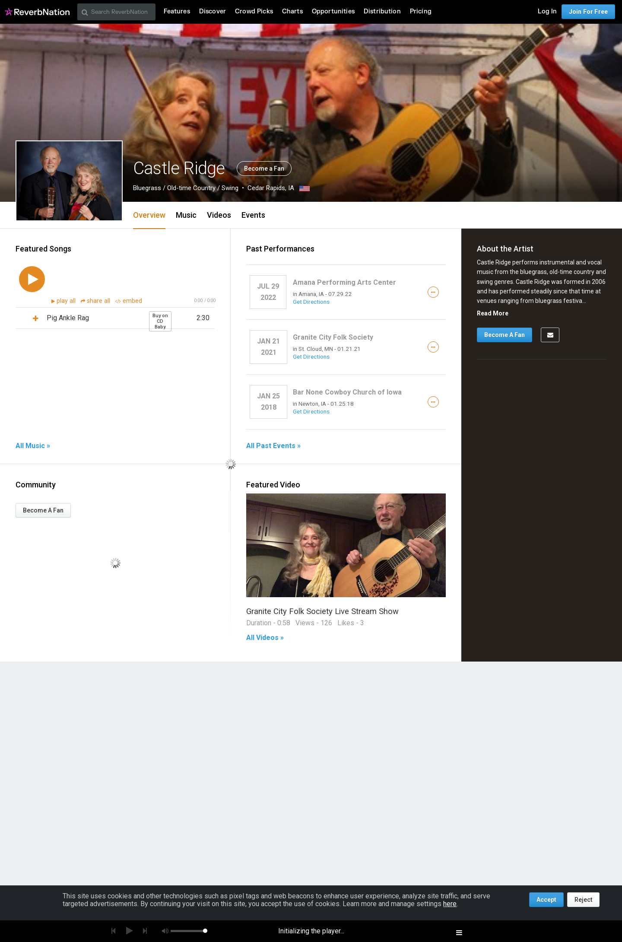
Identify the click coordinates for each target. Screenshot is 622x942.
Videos (219, 215)
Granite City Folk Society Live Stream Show (322, 611)
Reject (583, 899)
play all (67, 301)
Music (186, 215)
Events (253, 215)
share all (96, 301)
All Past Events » (273, 446)
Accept (546, 899)
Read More (492, 313)
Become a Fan (264, 168)
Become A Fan (43, 510)
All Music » (33, 446)
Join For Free (588, 11)
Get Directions (311, 301)
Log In (547, 11)
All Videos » (265, 638)
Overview (149, 215)
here (450, 904)
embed (128, 301)
